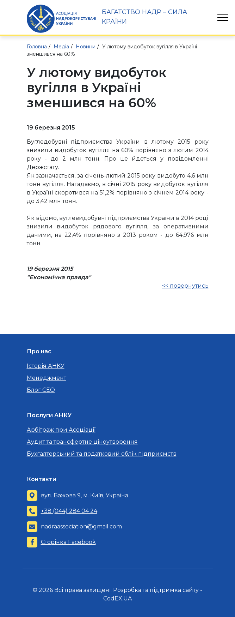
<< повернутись (185, 285)
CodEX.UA (117, 598)
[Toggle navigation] (222, 18)
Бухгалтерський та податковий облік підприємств (102, 453)
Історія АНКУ (45, 366)
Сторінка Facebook (68, 542)
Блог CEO (41, 390)
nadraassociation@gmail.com (81, 526)
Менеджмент (46, 378)
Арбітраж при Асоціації (61, 429)
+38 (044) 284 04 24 (69, 511)
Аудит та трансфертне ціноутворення (82, 441)
